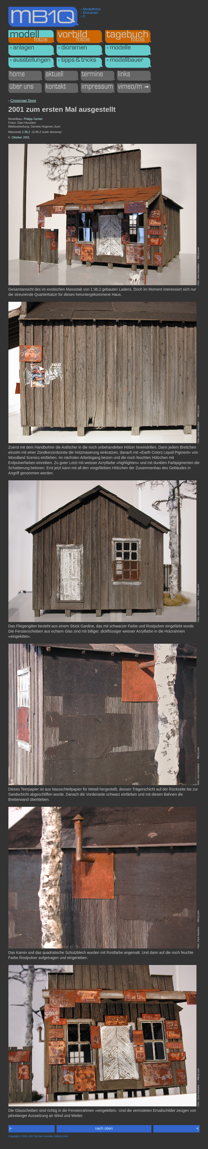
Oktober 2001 (21, 137)
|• (10, 1128)
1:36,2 (26, 132)
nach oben (104, 1128)
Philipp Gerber (33, 118)
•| (197, 1128)
